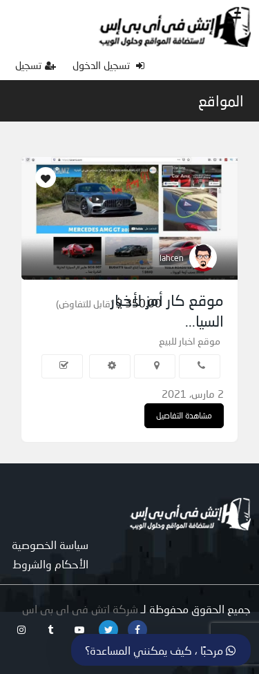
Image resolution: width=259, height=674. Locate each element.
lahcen (172, 258)
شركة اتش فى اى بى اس (80, 608)
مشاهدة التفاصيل (184, 415)
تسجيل (35, 65)
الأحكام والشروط (50, 563)
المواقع (221, 101)
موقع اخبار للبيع (189, 341)
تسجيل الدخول (108, 65)
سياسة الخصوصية (50, 544)
